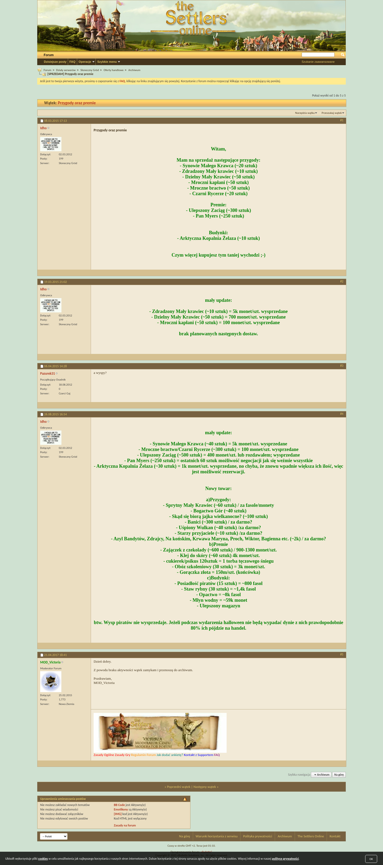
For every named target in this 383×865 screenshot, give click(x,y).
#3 (341, 365)
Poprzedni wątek (178, 787)
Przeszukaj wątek (332, 113)
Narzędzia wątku (305, 113)
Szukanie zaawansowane (318, 61)
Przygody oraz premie (77, 102)
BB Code (119, 805)
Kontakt (335, 836)
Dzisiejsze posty (55, 61)
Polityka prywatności (257, 836)
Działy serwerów (66, 70)
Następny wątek (204, 787)
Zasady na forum (125, 825)
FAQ (72, 61)
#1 (341, 120)
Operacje (85, 61)
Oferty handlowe (113, 70)
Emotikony (121, 809)
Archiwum (134, 70)
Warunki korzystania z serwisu (217, 836)
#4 (341, 414)
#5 (341, 654)
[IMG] (118, 814)
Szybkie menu (107, 61)
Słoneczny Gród (89, 70)
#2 (341, 281)
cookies (43, 858)
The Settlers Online (311, 836)
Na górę (339, 774)
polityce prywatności (285, 858)
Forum (48, 55)
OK (371, 859)
